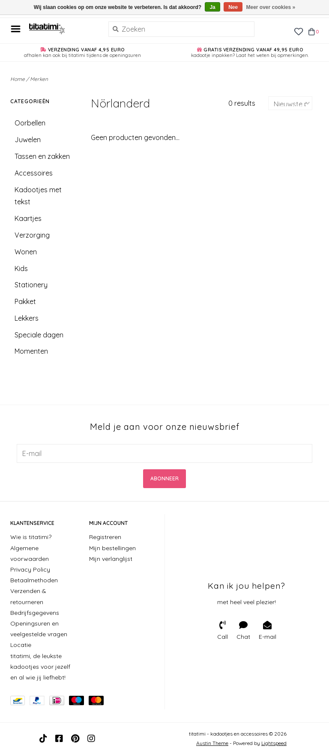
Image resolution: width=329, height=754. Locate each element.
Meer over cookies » (271, 7)
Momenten (31, 351)
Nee (233, 7)
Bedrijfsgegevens (34, 613)
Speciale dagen (39, 335)
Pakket (25, 301)
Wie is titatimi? (30, 537)
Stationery (31, 284)
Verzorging (32, 235)
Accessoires (34, 173)
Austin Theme (212, 743)
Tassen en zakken (42, 156)
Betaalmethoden (34, 580)
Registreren (105, 537)
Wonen (26, 251)
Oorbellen (30, 123)
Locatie (20, 645)
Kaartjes (28, 218)
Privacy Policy (30, 569)
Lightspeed (274, 743)
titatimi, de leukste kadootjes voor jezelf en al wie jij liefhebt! (40, 666)
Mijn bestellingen (112, 548)
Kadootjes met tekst (38, 195)
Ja (212, 7)
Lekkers (27, 318)
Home (17, 79)
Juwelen (28, 139)
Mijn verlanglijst (110, 559)
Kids (21, 268)
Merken (39, 79)
